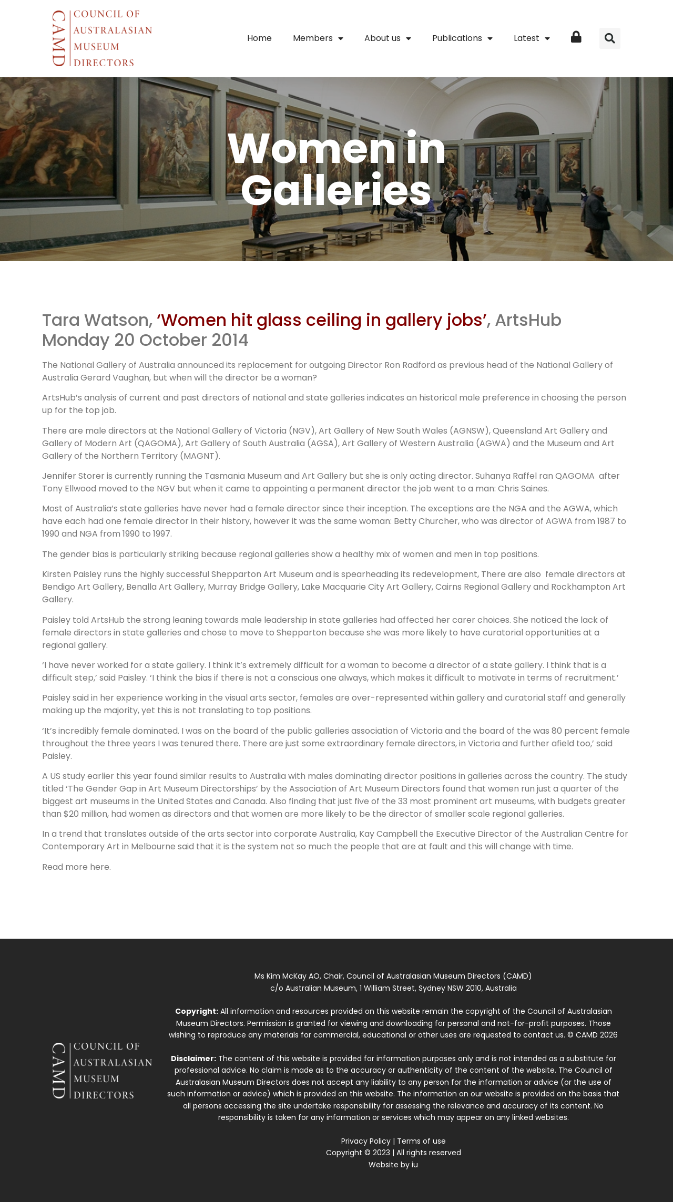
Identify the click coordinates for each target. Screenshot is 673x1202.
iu (415, 1164)
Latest (532, 38)
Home (259, 38)
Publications (462, 38)
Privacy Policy (366, 1141)
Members (318, 38)
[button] (609, 38)
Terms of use (421, 1141)
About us (387, 38)
